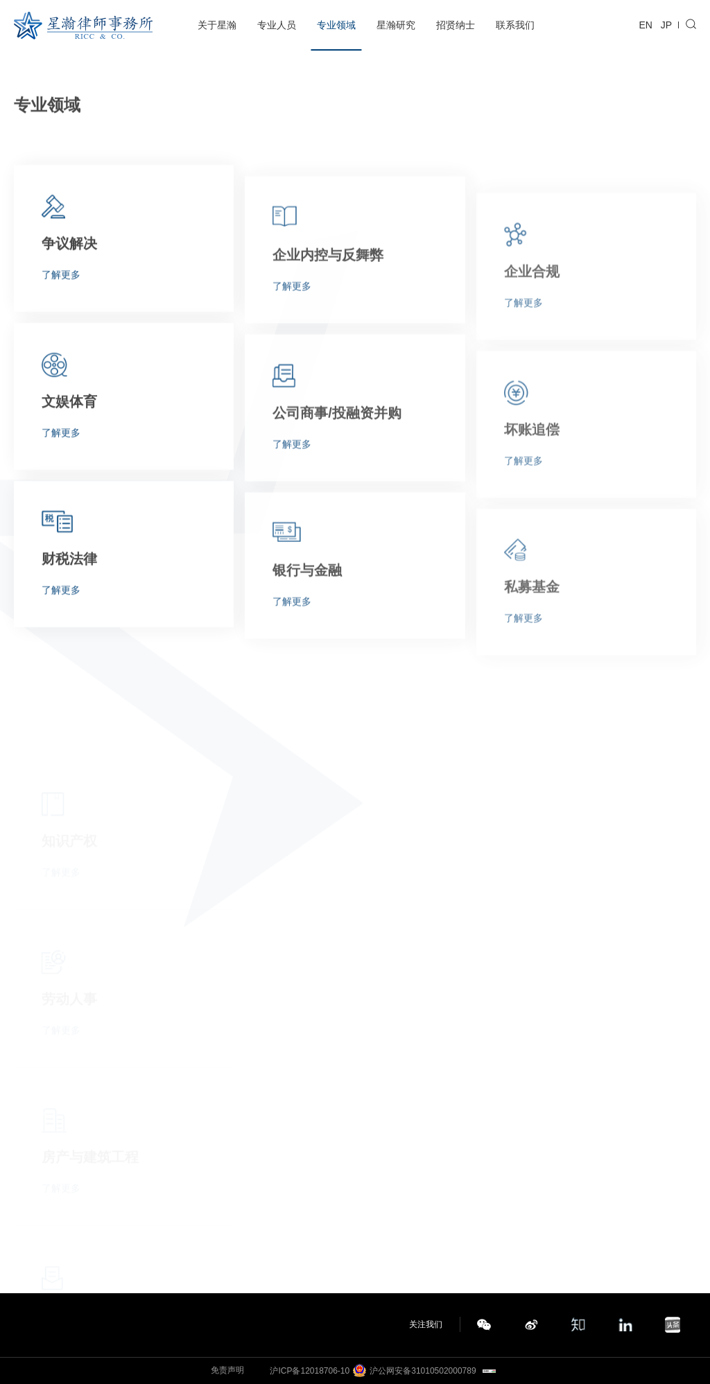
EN (645, 24)
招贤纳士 (455, 24)
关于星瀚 (217, 24)
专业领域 (336, 24)
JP (666, 24)
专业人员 (276, 24)
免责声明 (227, 1370)
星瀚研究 (395, 24)
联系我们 (515, 24)
